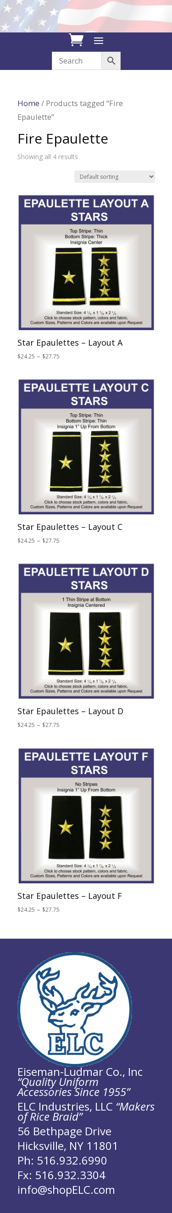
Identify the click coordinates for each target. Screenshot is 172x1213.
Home (28, 103)
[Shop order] (114, 177)
